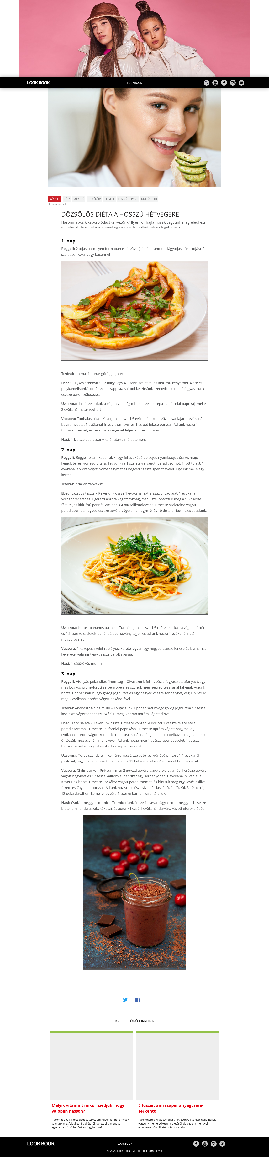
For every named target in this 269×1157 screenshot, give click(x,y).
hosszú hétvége (128, 199)
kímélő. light (149, 199)
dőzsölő (78, 199)
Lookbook (134, 83)
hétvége (109, 199)
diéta (67, 199)
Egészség (54, 199)
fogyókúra (94, 199)
